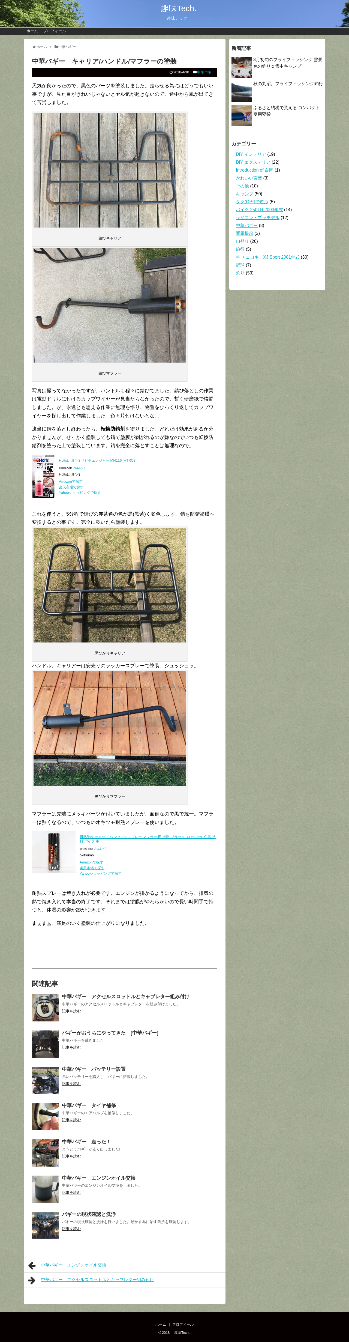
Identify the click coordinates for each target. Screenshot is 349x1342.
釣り (240, 273)
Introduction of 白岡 (254, 170)
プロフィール (54, 31)
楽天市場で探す (71, 487)
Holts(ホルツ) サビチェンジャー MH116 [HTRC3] (98, 460)
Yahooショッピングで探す (80, 493)
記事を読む (71, 1011)
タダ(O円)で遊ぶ (252, 201)
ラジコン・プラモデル (257, 217)
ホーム (32, 31)
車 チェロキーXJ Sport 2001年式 (268, 257)
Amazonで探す (71, 481)
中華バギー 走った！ (86, 1141)
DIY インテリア (251, 154)
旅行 (240, 249)
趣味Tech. (174, 8)
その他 (242, 186)
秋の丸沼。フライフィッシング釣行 (288, 83)
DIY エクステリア (253, 162)
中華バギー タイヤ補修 (89, 1105)
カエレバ (79, 467)
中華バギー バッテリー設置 (94, 1069)
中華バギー (206, 72)
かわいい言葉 (249, 178)
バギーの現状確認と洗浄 (89, 1214)
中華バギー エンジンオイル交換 (99, 1178)
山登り (242, 241)
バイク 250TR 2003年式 (259, 209)
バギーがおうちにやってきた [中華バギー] (110, 1033)
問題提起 (244, 233)
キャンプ (244, 194)
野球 (240, 265)
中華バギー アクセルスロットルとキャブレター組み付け (125, 996)
